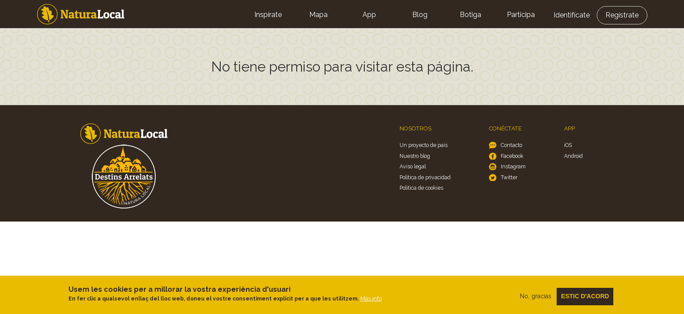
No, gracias (535, 299)
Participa (521, 14)
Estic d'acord (585, 299)
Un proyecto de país (424, 145)
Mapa (318, 14)
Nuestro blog (415, 156)
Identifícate (572, 15)
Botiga (470, 14)
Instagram (513, 166)
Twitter (509, 177)
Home (80, 14)
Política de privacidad (425, 177)
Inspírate (268, 14)
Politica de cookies (421, 187)
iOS (568, 145)
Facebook (512, 156)
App (369, 14)
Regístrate (622, 15)
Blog (420, 14)
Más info (371, 302)
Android (573, 156)
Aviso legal (413, 166)
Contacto (511, 145)
